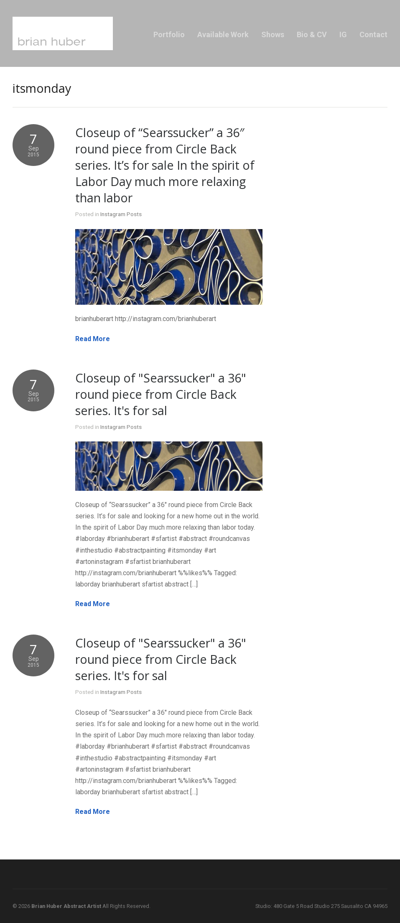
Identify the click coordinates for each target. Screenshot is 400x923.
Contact (373, 34)
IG (343, 34)
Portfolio (169, 34)
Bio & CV (312, 34)
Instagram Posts (121, 214)
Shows (272, 34)
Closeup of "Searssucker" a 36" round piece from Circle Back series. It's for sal (160, 394)
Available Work (223, 34)
